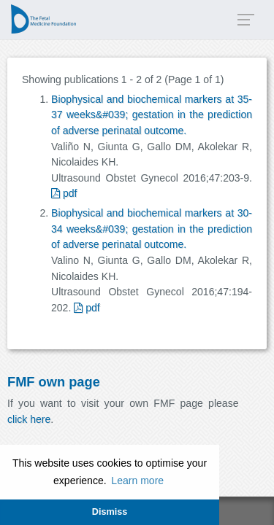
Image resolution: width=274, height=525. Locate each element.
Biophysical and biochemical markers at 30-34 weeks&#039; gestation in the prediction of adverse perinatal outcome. (151, 228)
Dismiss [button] (109, 512)
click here (28, 419)
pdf (64, 193)
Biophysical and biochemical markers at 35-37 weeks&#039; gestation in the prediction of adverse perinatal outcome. (151, 114)
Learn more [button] (137, 480)
